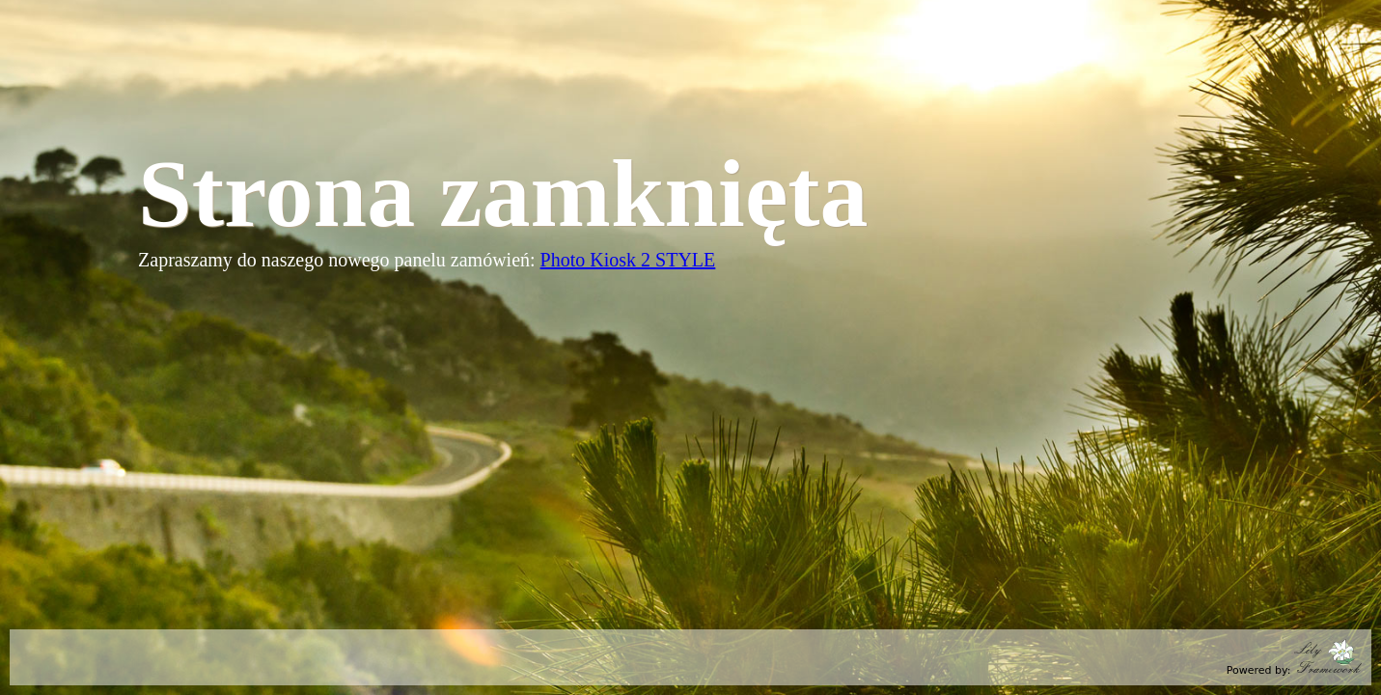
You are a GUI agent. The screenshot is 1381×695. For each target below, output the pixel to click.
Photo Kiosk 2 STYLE (628, 259)
